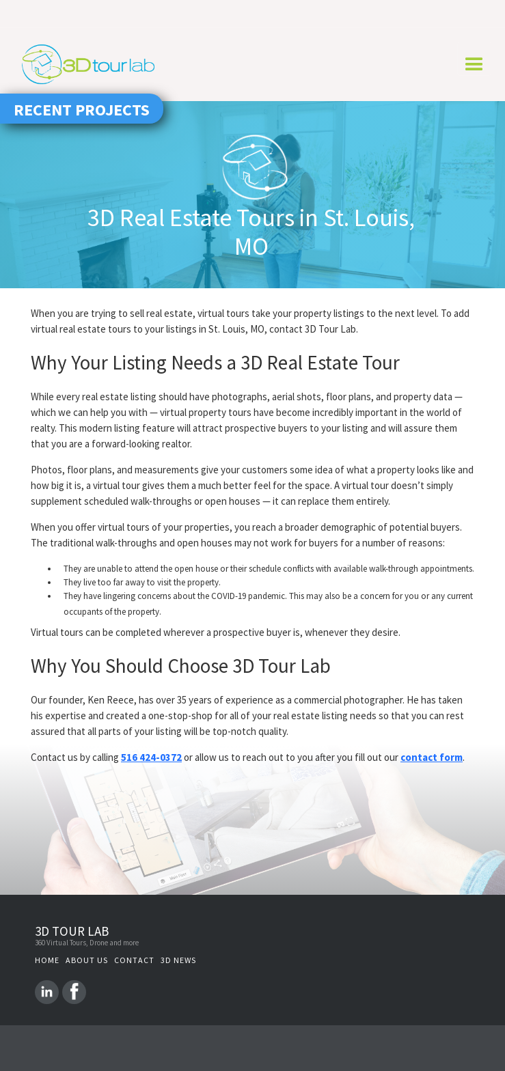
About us (87, 960)
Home (47, 960)
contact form (431, 757)
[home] (86, 64)
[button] (474, 59)
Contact (134, 960)
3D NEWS (178, 960)
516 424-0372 (151, 757)
